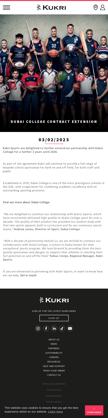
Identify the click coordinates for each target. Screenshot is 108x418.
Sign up (54, 318)
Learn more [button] (55, 411)
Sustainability (54, 352)
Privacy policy (54, 401)
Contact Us (54, 374)
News (54, 343)
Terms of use (54, 389)
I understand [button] (94, 410)
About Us (54, 339)
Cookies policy (54, 395)
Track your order (54, 370)
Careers (54, 357)
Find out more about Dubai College (26, 202)
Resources (54, 361)
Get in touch (28, 275)
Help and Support (54, 366)
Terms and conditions (54, 383)
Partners (54, 348)
